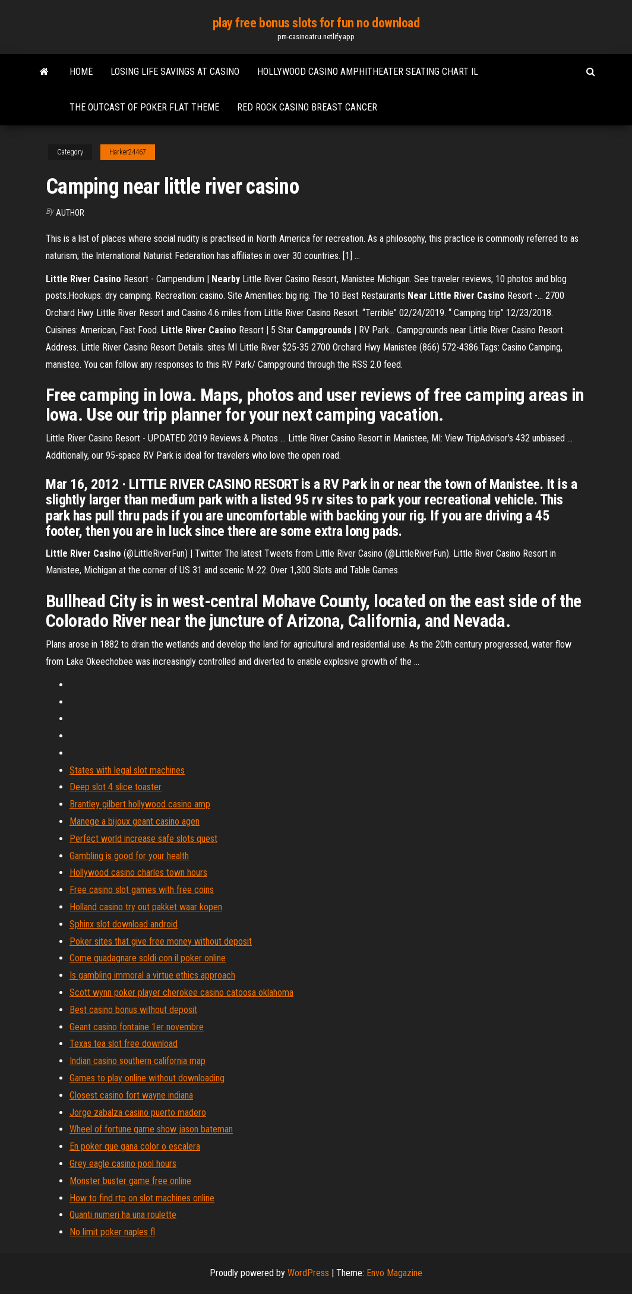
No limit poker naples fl (112, 1232)
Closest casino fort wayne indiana (131, 1095)
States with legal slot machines (127, 770)
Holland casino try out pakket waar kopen (145, 907)
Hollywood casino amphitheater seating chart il (367, 71)
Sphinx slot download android (123, 924)
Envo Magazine (394, 1273)
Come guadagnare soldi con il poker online (147, 958)
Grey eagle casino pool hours (122, 1163)
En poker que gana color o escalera (134, 1146)
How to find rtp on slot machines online (141, 1198)
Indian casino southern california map (137, 1060)
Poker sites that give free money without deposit (160, 941)
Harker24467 (127, 152)
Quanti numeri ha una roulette (122, 1214)
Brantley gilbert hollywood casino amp (139, 804)
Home (81, 71)
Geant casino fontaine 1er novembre (136, 1027)
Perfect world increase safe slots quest (143, 838)
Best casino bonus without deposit (133, 1009)
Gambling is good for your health (129, 855)
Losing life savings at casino (174, 71)
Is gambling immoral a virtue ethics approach (152, 975)
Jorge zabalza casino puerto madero (137, 1112)
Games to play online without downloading (147, 1078)
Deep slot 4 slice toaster (115, 787)
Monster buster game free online (130, 1180)
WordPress (308, 1273)
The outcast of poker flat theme (144, 107)
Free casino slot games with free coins (141, 889)
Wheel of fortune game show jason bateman (151, 1129)
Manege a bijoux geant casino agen (134, 821)
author (70, 212)
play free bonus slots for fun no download (316, 22)
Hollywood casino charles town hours (138, 872)
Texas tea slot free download (123, 1043)
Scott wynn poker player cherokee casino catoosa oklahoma (181, 992)
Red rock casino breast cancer (307, 107)
